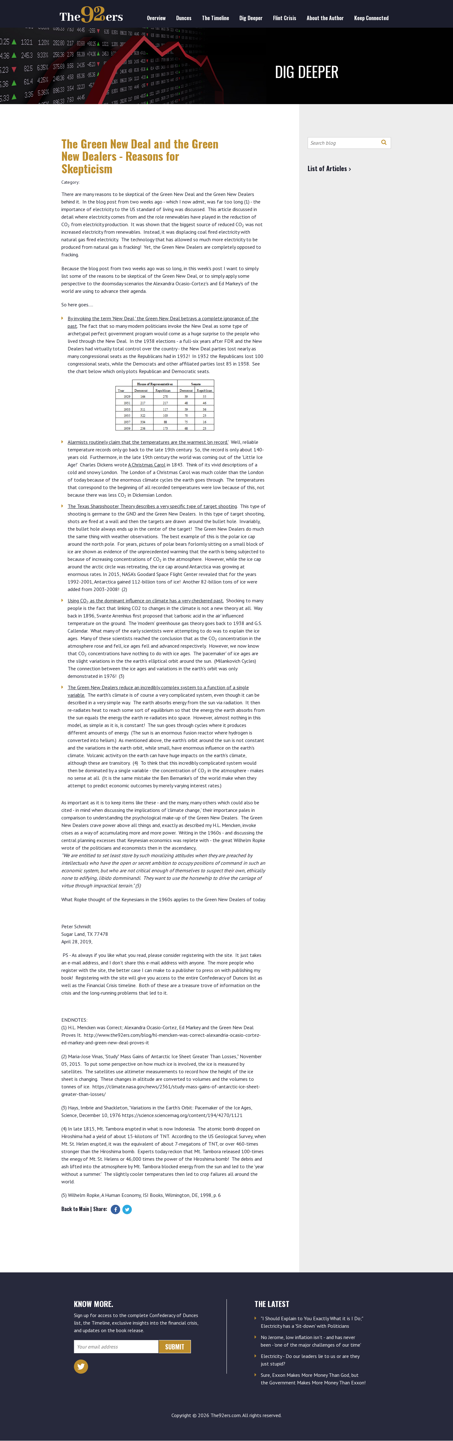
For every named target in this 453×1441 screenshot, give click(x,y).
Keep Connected (371, 18)
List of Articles (327, 168)
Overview (156, 18)
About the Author (325, 18)
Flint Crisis (284, 18)
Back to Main (75, 1209)
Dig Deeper (251, 18)
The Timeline (215, 18)
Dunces (184, 18)
